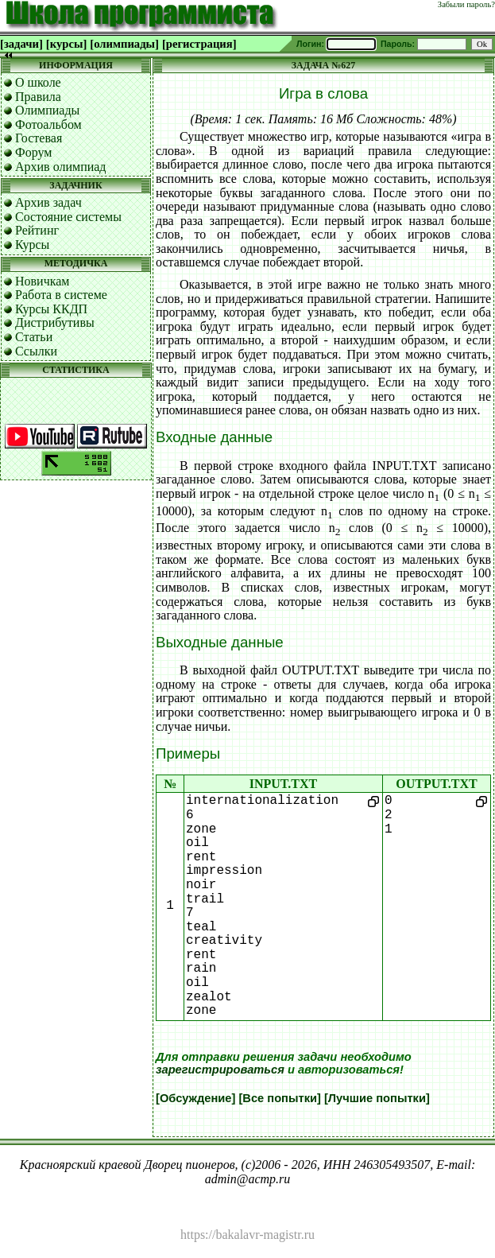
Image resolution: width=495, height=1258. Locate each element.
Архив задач (48, 202)
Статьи (33, 337)
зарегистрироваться (220, 1069)
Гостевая (38, 138)
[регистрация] (199, 43)
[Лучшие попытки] (377, 1098)
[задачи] (21, 43)
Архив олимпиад (60, 166)
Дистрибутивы (55, 322)
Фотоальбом (48, 124)
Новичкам (42, 281)
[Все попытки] (279, 1098)
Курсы (32, 244)
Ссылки (36, 351)
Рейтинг (37, 230)
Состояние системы (68, 216)
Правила (38, 96)
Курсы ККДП (51, 309)
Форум (33, 152)
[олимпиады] (124, 43)
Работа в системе (61, 294)
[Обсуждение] (195, 1098)
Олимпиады (47, 110)
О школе (38, 82)
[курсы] (66, 43)
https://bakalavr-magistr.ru (247, 1234)
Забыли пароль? (466, 4)
